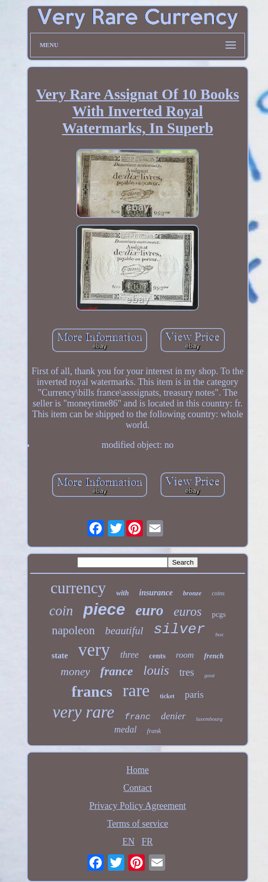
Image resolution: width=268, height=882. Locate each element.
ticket (167, 696)
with (122, 593)
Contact (137, 788)
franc (137, 717)
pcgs (219, 614)
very (94, 650)
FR (147, 841)
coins (218, 593)
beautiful (124, 631)
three (129, 655)
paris (194, 694)
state (60, 655)
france (116, 671)
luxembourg (209, 719)
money (75, 671)
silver (179, 629)
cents (157, 656)
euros (187, 611)
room (185, 655)
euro (150, 610)
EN (128, 841)
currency (78, 588)
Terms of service (137, 824)
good (209, 675)
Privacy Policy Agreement (138, 806)
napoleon (73, 630)
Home (137, 770)
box (219, 634)
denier (173, 716)
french (214, 656)
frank (154, 731)
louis (156, 670)
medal (125, 729)
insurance (156, 592)
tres (187, 672)
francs (92, 691)
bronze (192, 593)
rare (136, 690)
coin (61, 610)
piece (104, 609)
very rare (84, 712)
